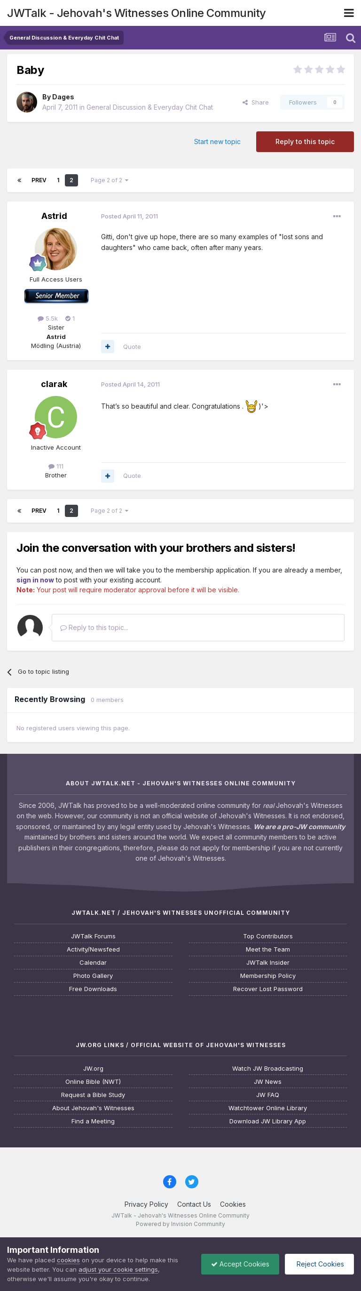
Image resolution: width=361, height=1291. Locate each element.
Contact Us (194, 1204)
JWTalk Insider (268, 962)
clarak (54, 384)
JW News (268, 1081)
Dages (63, 97)
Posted (129, 216)
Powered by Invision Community (180, 1223)
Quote (132, 346)
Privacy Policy (146, 1204)
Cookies (233, 1204)
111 (55, 466)
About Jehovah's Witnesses (93, 1108)
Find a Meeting (93, 1121)
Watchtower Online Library (267, 1108)
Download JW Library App (267, 1121)
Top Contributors (268, 936)
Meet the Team (268, 949)
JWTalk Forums (93, 936)
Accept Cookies (240, 1264)
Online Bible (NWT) (93, 1081)
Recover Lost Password (268, 988)
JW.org (93, 1068)
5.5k (48, 318)
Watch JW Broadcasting (267, 1068)
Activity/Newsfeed (93, 949)
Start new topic (217, 141)
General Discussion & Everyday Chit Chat (149, 107)
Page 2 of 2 (109, 180)
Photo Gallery (93, 975)
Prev (39, 180)
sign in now (35, 580)
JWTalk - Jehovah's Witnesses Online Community (136, 13)
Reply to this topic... (94, 627)
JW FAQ (267, 1094)
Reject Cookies (319, 1264)
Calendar (93, 962)
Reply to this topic (305, 141)
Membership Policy (268, 975)
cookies (68, 1260)
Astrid (54, 216)
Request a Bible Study (93, 1094)
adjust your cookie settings (118, 1269)
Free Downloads (93, 988)
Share (256, 102)
